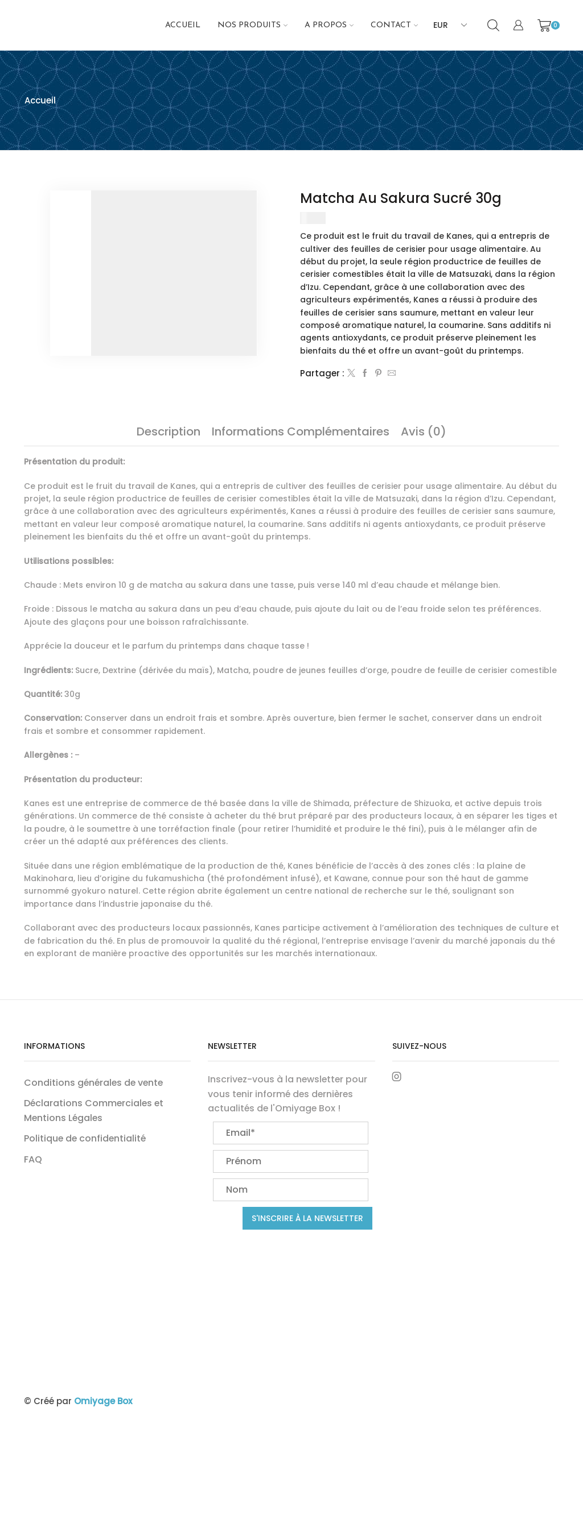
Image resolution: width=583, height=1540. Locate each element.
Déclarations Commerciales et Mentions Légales (93, 1110)
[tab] (168, 431)
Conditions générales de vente (93, 1082)
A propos (329, 25)
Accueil (182, 25)
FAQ (33, 1159)
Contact (394, 25)
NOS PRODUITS (252, 25)
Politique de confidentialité (85, 1138)
